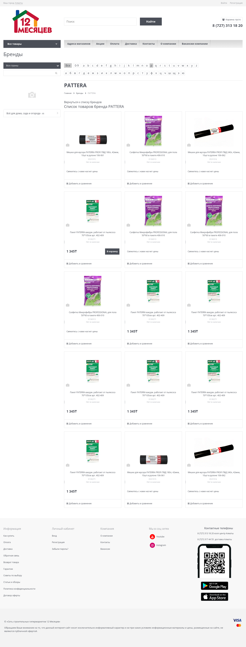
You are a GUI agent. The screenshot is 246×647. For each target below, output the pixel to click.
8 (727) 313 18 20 (205, 533)
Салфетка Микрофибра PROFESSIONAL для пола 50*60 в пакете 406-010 (153, 154)
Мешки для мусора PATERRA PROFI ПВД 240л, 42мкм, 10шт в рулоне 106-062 (214, 154)
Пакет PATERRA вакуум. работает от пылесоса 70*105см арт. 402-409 (92, 234)
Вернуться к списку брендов (83, 102)
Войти (224, 3)
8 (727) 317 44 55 (205, 539)
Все (68, 65)
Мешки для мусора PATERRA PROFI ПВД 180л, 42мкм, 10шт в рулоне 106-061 (93, 154)
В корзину (112, 251)
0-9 (77, 65)
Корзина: (233, 19)
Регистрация (236, 3)
